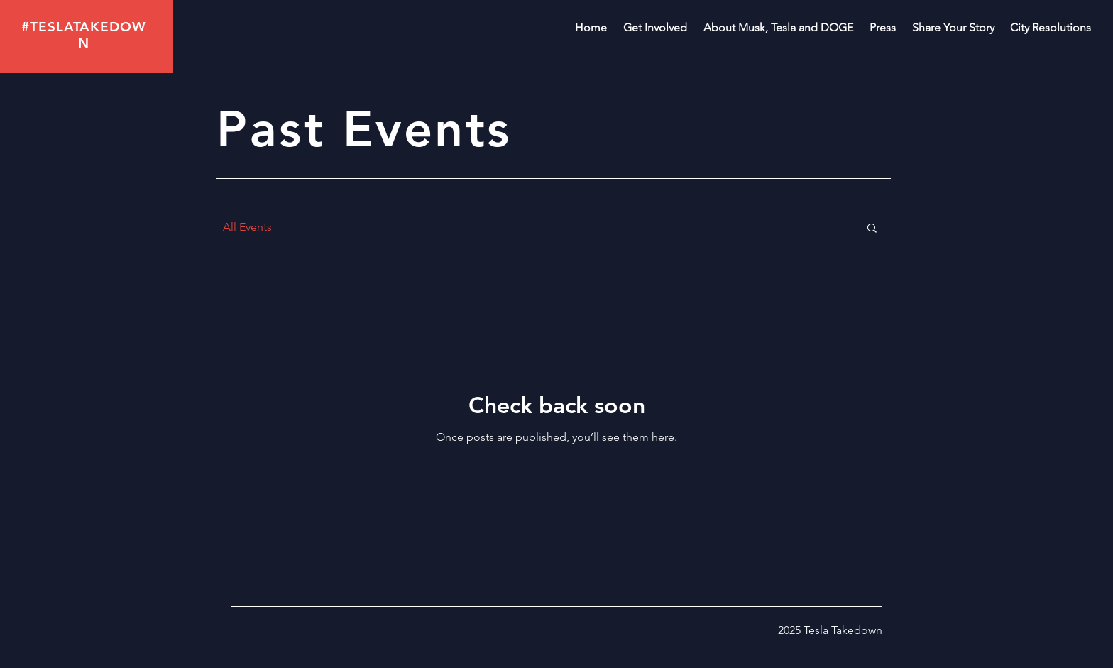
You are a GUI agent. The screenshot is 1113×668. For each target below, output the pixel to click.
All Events (247, 227)
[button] (872, 228)
